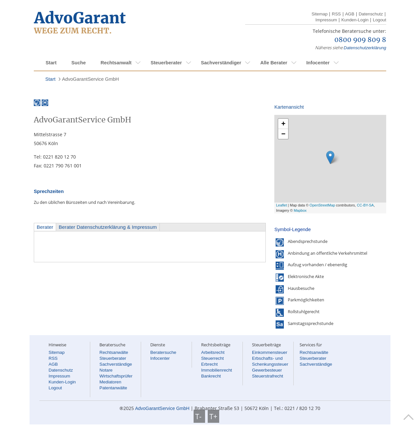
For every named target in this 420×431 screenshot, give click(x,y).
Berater (45, 227)
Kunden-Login (354, 19)
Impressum (326, 19)
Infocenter (317, 62)
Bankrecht (211, 376)
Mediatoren (110, 381)
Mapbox (300, 210)
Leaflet (281, 205)
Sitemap (319, 13)
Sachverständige (115, 364)
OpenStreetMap (322, 205)
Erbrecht (209, 364)
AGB (349, 13)
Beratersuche (163, 352)
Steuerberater (166, 62)
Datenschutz (371, 13)
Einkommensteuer (269, 352)
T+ (213, 416)
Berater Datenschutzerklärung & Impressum (108, 227)
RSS (336, 13)
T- (199, 416)
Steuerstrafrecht (267, 376)
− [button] (283, 134)
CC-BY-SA (365, 205)
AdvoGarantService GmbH (90, 79)
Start (51, 62)
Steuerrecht (212, 358)
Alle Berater (273, 62)
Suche (78, 62)
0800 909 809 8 (360, 40)
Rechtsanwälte (113, 352)
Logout (379, 19)
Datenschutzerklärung (365, 47)
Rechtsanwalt (115, 62)
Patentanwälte (113, 387)
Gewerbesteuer (267, 370)
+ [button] (283, 123)
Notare (106, 370)
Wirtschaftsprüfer (116, 376)
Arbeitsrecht (212, 352)
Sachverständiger (221, 62)
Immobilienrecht (216, 370)
